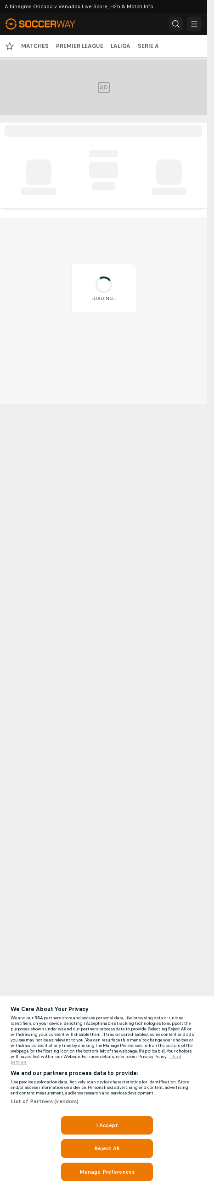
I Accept (107, 1125)
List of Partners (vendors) (45, 1101)
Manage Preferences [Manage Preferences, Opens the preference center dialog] (107, 1172)
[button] (176, 24)
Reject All (106, 1148)
